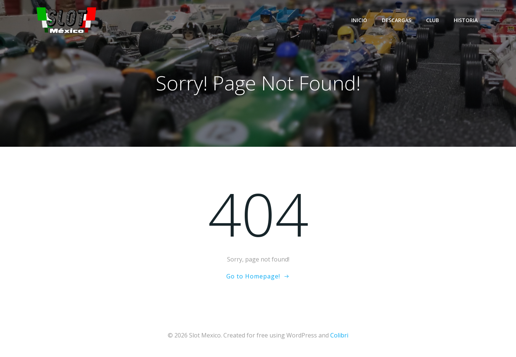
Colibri (339, 335)
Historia (466, 20)
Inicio (359, 20)
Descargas (396, 20)
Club (432, 20)
